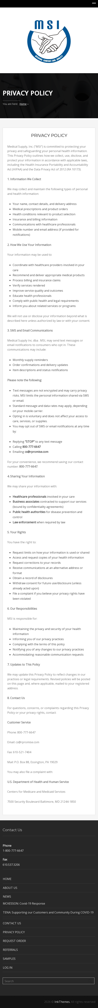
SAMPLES (9, 959)
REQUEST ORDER (14, 941)
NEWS (7, 896)
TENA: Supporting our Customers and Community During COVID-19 (48, 912)
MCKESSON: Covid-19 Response (24, 903)
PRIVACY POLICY (14, 932)
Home (23, 104)
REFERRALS (10, 950)
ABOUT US (10, 888)
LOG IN (7, 968)
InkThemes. (62, 1002)
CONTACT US (12, 923)
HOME (7, 879)
